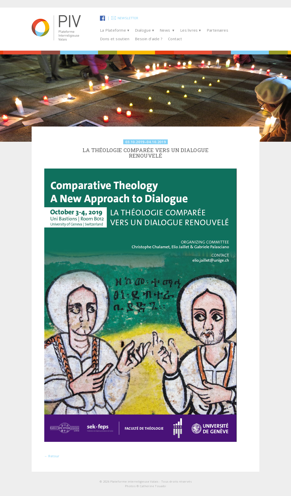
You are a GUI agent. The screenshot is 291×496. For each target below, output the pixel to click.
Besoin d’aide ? (148, 38)
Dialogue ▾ (144, 30)
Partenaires (217, 30)
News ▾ (167, 30)
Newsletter (128, 18)
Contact (175, 38)
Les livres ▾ (190, 30)
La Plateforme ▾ (114, 30)
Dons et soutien (114, 38)
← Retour (51, 456)
